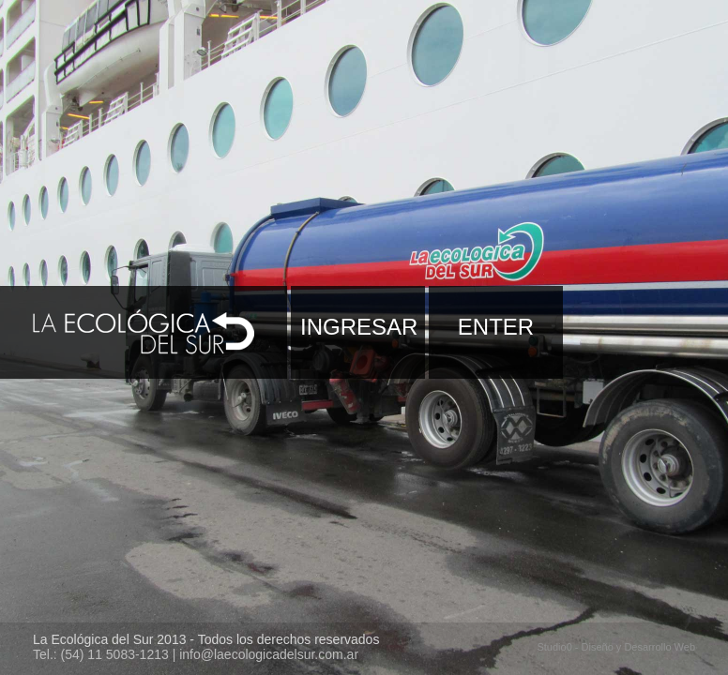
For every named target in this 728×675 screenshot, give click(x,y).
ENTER (496, 326)
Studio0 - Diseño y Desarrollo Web (616, 646)
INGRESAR (358, 326)
